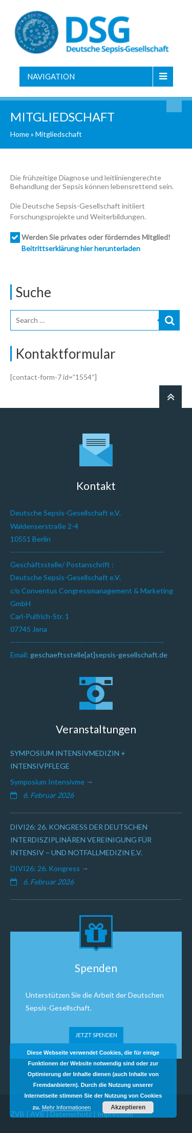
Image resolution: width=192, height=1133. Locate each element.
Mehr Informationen (66, 1107)
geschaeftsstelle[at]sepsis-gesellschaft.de (98, 654)
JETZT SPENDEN (96, 1035)
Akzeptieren (128, 1107)
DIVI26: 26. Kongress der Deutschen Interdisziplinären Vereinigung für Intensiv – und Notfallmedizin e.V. (81, 839)
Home (19, 134)
